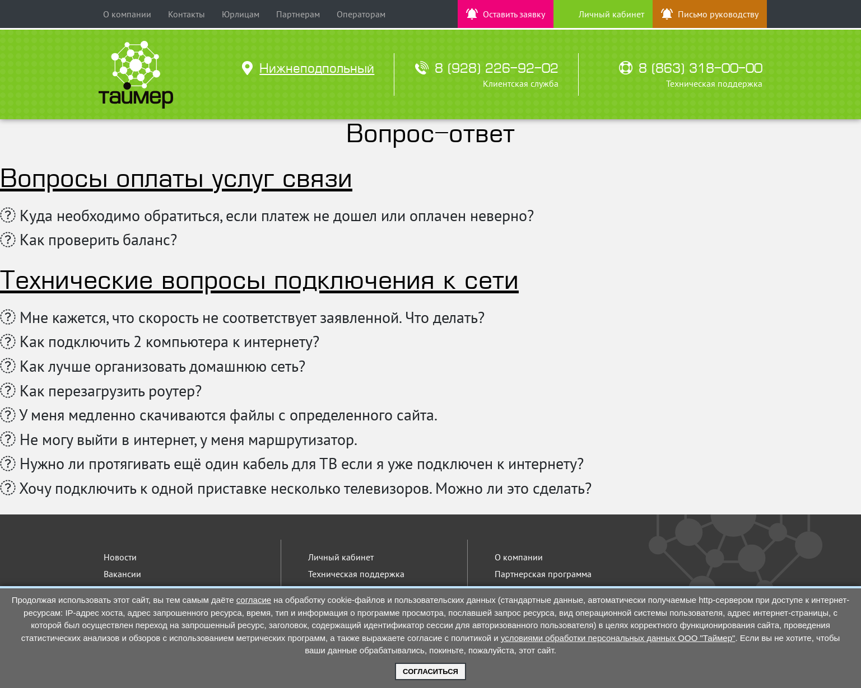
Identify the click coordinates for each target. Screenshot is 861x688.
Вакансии (122, 573)
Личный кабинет (341, 557)
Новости (120, 557)
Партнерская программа (543, 573)
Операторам (361, 14)
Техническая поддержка (356, 573)
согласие (253, 600)
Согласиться (430, 671)
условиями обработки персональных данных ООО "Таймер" (618, 638)
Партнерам (298, 14)
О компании (127, 14)
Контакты (186, 14)
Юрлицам (240, 14)
